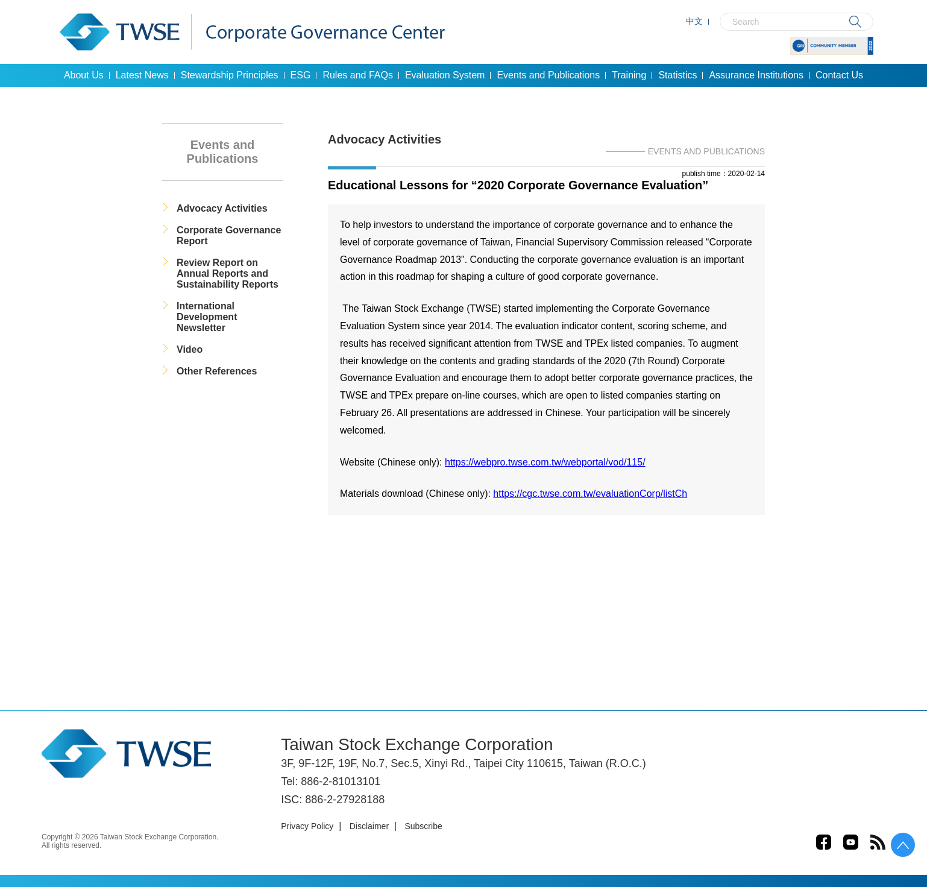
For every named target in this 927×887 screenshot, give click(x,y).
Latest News (142, 75)
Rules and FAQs (357, 75)
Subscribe (423, 826)
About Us (84, 75)
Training (629, 75)
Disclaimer (369, 826)
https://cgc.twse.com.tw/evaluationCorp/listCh (590, 493)
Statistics (677, 75)
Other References (217, 371)
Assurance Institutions (756, 75)
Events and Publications (548, 75)
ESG (301, 75)
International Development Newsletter (207, 317)
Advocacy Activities (222, 208)
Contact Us (839, 75)
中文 (694, 21)
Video (190, 349)
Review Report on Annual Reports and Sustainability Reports (227, 273)
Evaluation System (445, 75)
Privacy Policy (307, 826)
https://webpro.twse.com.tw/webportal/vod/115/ (545, 462)
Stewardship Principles (229, 75)
